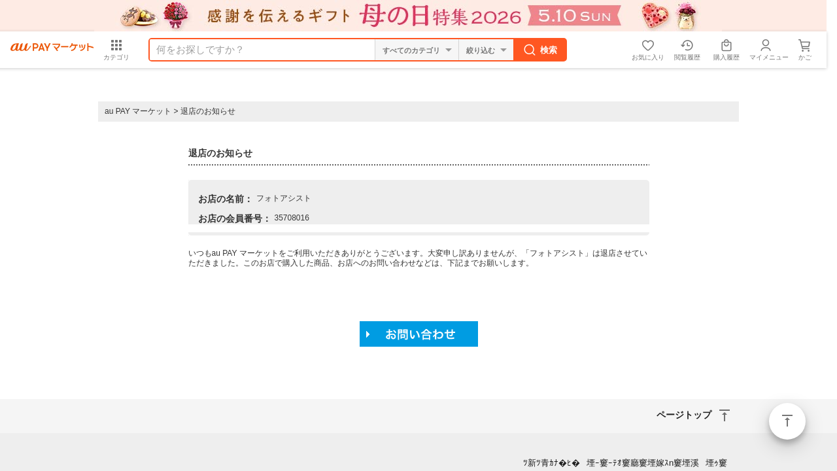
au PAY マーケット (138, 111)
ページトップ (787, 421)
